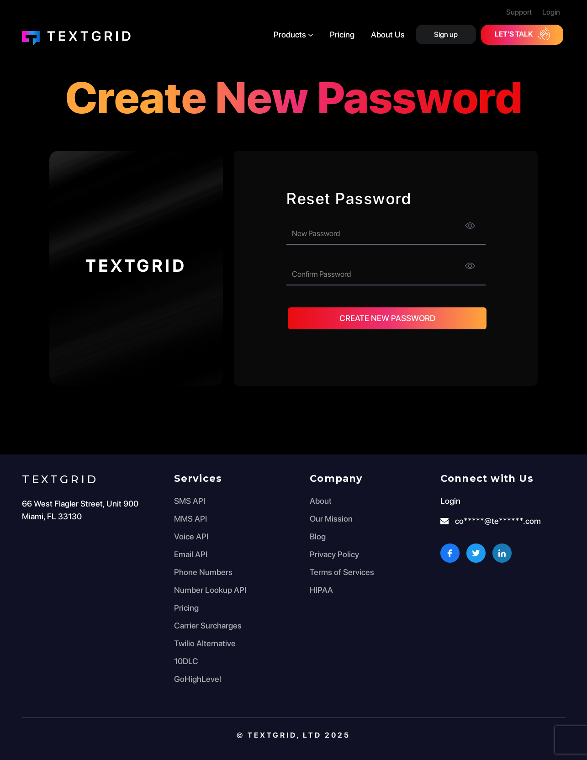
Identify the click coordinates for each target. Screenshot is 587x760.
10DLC (186, 661)
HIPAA (321, 590)
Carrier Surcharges (208, 625)
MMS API (190, 518)
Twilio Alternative (205, 643)
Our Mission (331, 518)
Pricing (342, 34)
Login (551, 12)
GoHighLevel (197, 679)
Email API (190, 554)
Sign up (446, 34)
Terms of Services (342, 572)
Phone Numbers (203, 572)
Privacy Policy (334, 554)
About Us (388, 34)
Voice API (191, 536)
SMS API (189, 501)
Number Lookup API (210, 590)
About (321, 501)
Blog (318, 536)
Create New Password (387, 318)
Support (519, 12)
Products (293, 34)
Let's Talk (522, 33)
